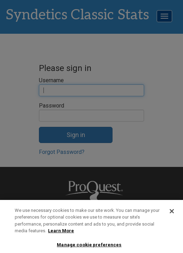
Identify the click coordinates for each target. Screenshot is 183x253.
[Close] (171, 214)
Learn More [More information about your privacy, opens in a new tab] (61, 233)
